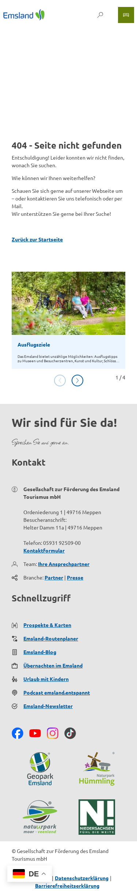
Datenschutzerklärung (82, 878)
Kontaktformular (44, 550)
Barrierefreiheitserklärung (67, 885)
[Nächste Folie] (77, 380)
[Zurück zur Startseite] (24, 15)
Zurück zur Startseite (37, 239)
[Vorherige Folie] (60, 380)
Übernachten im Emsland (53, 665)
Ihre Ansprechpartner (64, 564)
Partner (54, 577)
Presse (75, 577)
